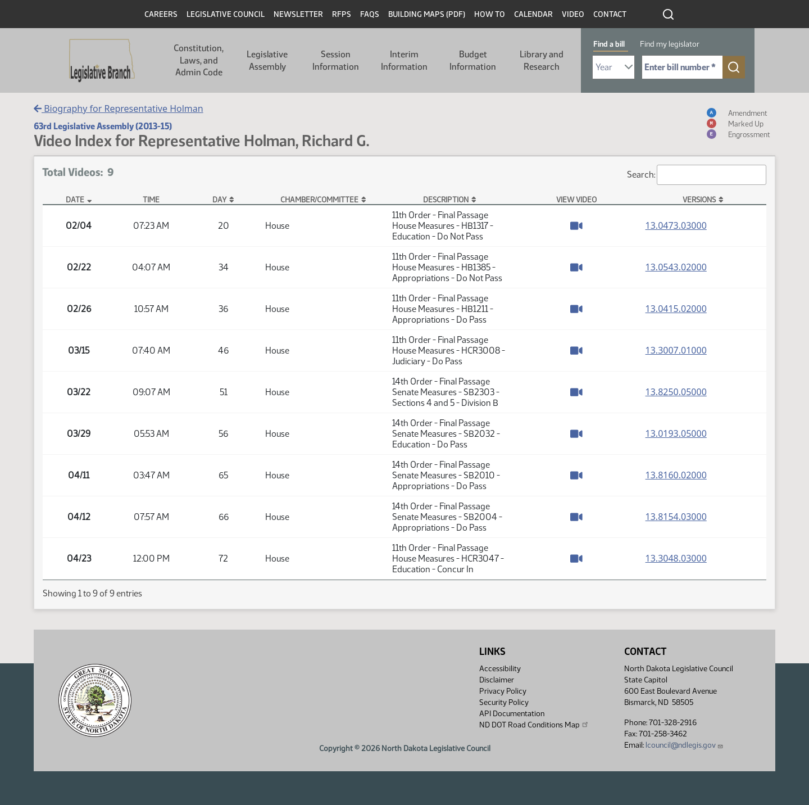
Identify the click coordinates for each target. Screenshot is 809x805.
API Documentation (511, 713)
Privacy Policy (502, 691)
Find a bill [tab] (609, 44)
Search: (696, 175)
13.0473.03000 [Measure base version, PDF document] (676, 225)
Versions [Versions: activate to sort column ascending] (699, 199)
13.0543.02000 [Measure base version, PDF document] (676, 267)
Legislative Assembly (267, 60)
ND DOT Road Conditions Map (534, 725)
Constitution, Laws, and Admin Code (199, 60)
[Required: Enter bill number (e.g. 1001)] (682, 67)
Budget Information (472, 60)
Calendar (533, 14)
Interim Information (404, 60)
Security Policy (504, 702)
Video (573, 14)
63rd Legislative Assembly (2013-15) (103, 126)
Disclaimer (496, 680)
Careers (161, 14)
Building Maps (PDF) (426, 14)
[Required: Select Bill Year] (613, 67)
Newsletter (298, 14)
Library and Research (541, 60)
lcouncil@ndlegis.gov (685, 745)
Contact (609, 14)
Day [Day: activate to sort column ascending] (219, 199)
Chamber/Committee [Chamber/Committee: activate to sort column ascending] (319, 199)
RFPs (341, 14)
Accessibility (500, 668)
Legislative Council (226, 14)
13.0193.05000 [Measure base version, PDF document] (676, 433)
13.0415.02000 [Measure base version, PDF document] (676, 308)
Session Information (335, 60)
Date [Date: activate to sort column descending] (75, 199)
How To (489, 14)
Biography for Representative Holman (118, 108)
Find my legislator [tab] (669, 44)
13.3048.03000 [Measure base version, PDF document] (676, 558)
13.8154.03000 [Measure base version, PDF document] (676, 516)
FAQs (369, 14)
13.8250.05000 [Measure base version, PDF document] (676, 392)
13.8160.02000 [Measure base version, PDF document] (676, 475)
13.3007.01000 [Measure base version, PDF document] (676, 350)
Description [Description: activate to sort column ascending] (446, 199)
